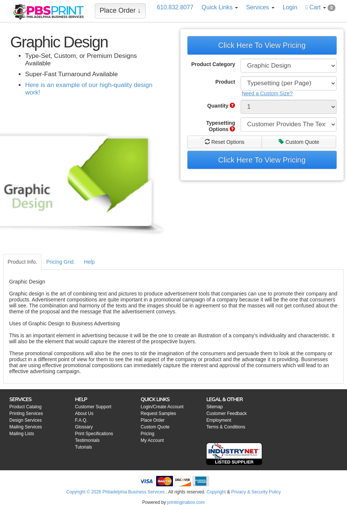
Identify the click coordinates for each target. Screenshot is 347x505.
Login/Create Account (162, 406)
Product (225, 82)
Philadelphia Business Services (133, 492)
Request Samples (158, 413)
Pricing (148, 433)
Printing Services (26, 413)
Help (89, 262)
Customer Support (93, 406)
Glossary (84, 427)
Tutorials (83, 447)
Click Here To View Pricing (262, 45)
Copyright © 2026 (84, 492)
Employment (218, 420)
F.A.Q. (81, 420)
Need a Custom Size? (267, 93)
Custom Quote (299, 142)
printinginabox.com (186, 502)
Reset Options (225, 142)
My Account (152, 440)
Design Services (25, 420)
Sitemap (214, 406)
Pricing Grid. (60, 262)
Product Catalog (25, 406)
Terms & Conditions (225, 427)
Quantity (221, 106)
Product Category (213, 64)
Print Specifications (94, 433)
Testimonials (87, 440)
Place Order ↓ (120, 10)
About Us (84, 413)
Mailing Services (25, 427)
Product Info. (22, 262)
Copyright (216, 492)
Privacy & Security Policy (256, 492)
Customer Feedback (226, 413)
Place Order (153, 420)
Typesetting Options (220, 126)
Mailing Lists (21, 433)
